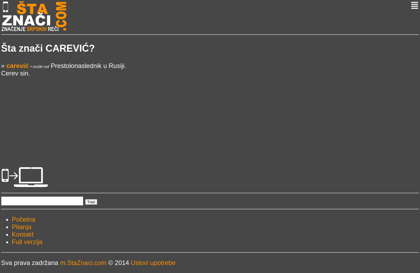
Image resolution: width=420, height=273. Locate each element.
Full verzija (27, 241)
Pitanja (21, 226)
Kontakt (22, 234)
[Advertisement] (161, 114)
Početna (23, 219)
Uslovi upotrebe (153, 262)
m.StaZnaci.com (83, 262)
